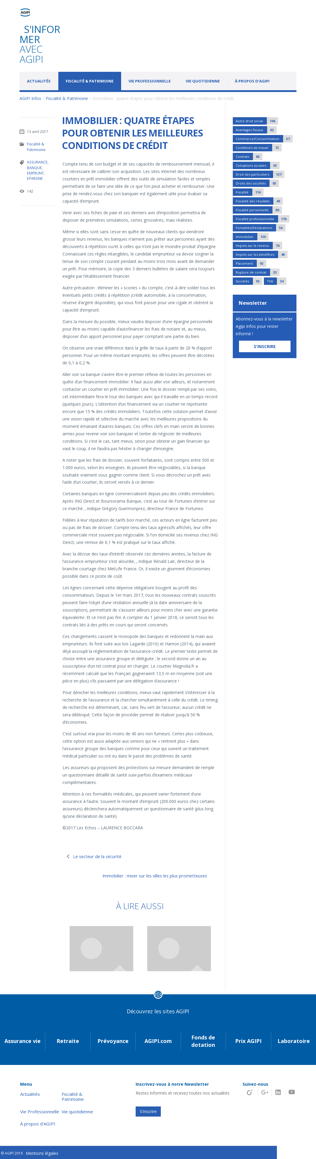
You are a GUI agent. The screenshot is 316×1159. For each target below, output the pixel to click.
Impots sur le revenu (259, 245)
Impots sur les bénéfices (262, 254)
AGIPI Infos (30, 98)
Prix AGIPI (248, 1039)
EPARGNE (34, 177)
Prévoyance (113, 1039)
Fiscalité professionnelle (262, 219)
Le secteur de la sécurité (101, 856)
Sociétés (249, 281)
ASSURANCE (37, 161)
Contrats (249, 156)
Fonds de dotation (203, 1040)
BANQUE (34, 167)
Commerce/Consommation (264, 138)
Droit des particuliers (260, 174)
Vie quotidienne (203, 81)
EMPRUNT (35, 172)
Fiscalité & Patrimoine (89, 81)
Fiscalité (250, 192)
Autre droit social (257, 121)
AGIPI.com (158, 1039)
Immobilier (252, 236)
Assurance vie (22, 1039)
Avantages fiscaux (256, 130)
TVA (276, 281)
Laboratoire (293, 1039)
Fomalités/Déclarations (260, 227)
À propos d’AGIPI (252, 81)
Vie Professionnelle (150, 81)
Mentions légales (42, 1152)
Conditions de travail (259, 147)
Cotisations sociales (258, 165)
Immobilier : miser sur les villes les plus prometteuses (144, 875)
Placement (251, 263)
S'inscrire (148, 1110)
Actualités (39, 81)
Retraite (68, 1039)
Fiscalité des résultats (259, 201)
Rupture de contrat (258, 272)
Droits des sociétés (257, 183)
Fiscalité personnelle (259, 210)
